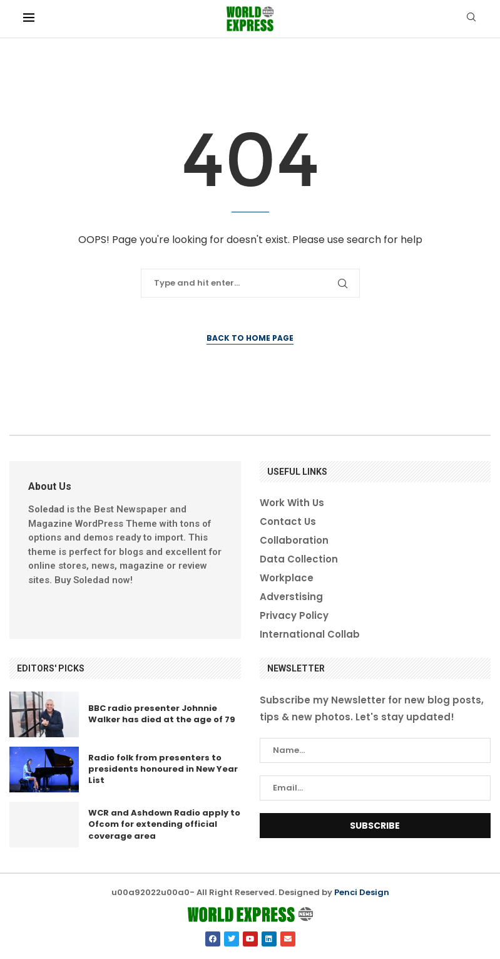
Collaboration (294, 540)
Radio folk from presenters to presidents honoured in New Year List (163, 769)
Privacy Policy (294, 615)
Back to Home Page (250, 338)
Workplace (287, 578)
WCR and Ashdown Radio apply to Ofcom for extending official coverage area (164, 824)
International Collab (310, 634)
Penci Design (361, 892)
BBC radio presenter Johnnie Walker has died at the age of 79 (161, 713)
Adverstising (291, 596)
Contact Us (288, 521)
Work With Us (292, 502)
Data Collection (299, 559)
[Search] (471, 19)
